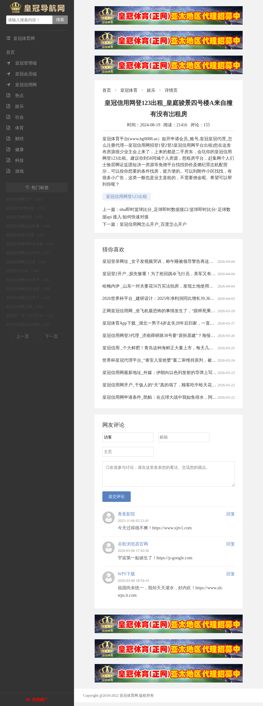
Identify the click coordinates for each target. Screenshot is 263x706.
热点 (15, 95)
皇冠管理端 (21, 63)
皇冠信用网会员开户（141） (29, 280)
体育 (15, 128)
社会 (15, 117)
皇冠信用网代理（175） (25, 217)
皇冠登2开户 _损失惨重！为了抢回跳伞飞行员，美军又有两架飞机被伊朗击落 (176, 273)
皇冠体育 (129, 90)
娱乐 (15, 106)
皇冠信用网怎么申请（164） (29, 226)
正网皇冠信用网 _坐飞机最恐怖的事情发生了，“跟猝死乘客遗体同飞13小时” (175, 311)
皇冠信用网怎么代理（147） (29, 253)
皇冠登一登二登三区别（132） (31, 315)
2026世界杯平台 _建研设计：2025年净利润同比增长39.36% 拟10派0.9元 (170, 298)
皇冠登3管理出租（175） (26, 208)
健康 (15, 149)
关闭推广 (40, 699)
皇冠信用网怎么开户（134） (29, 298)
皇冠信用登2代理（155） (26, 235)
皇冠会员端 (21, 74)
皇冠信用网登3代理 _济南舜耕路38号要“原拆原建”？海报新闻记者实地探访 (173, 335)
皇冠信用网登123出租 (126, 196)
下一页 (51, 336)
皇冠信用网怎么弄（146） (27, 262)
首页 (10, 52)
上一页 (22, 336)
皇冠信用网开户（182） (25, 199)
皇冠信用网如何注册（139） (29, 289)
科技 (15, 160)
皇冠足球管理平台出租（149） (31, 244)
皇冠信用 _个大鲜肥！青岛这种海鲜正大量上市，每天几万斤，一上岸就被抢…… (179, 348)
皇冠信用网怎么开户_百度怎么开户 (153, 224)
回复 (230, 517)
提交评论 (117, 500)
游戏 (15, 171)
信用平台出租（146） (23, 271)
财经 (15, 139)
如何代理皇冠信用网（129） (29, 324)
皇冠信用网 (21, 84)
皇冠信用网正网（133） (25, 307)
